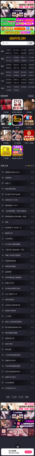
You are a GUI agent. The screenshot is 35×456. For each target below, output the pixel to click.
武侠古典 (31, 79)
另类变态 (31, 68)
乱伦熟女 (23, 68)
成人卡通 (23, 65)
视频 (2, 59)
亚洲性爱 (8, 65)
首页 (8, 397)
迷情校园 (8, 83)
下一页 (21, 397)
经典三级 (16, 68)
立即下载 (28, 452)
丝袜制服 (16, 60)
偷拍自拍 (16, 65)
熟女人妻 (8, 60)
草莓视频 (23, 87)
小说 (2, 81)
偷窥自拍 (8, 72)
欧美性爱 (31, 65)
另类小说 (16, 83)
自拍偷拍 (16, 57)
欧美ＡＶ (23, 57)
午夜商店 (16, 87)
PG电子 (8, 50)
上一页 (14, 397)
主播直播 (23, 60)
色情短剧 (16, 90)
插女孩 (9, 87)
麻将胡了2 (9, 53)
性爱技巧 (31, 83)
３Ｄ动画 (31, 57)
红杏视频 (8, 90)
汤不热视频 (31, 87)
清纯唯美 (16, 75)
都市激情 (8, 79)
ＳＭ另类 (31, 60)
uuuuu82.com (17, 38)
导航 (2, 88)
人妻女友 (23, 79)
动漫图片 (31, 72)
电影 (2, 66)
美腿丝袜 (8, 75)
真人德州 (16, 50)
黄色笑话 (23, 83)
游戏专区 (31, 50)
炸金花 (16, 53)
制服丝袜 (8, 68)
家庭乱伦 (16, 79)
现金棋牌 (23, 53)
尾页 (27, 397)
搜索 (30, 43)
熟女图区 (23, 75)
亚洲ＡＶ (8, 57)
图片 (2, 73)
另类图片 (31, 75)
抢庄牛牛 (31, 53)
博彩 (2, 51)
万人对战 (23, 50)
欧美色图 (23, 72)
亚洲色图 (16, 72)
